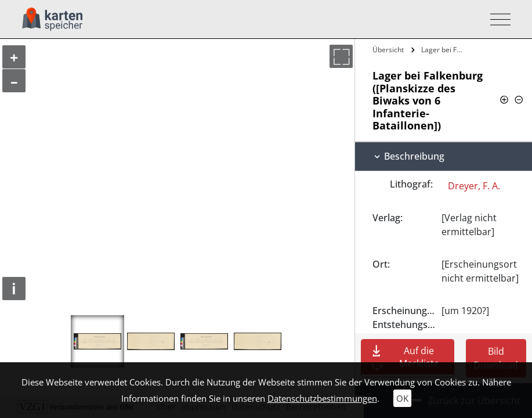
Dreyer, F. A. (474, 185)
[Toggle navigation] (497, 19)
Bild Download (495, 358)
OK (402, 398)
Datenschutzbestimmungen (322, 398)
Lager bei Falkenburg (444, 50)
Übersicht (388, 50)
